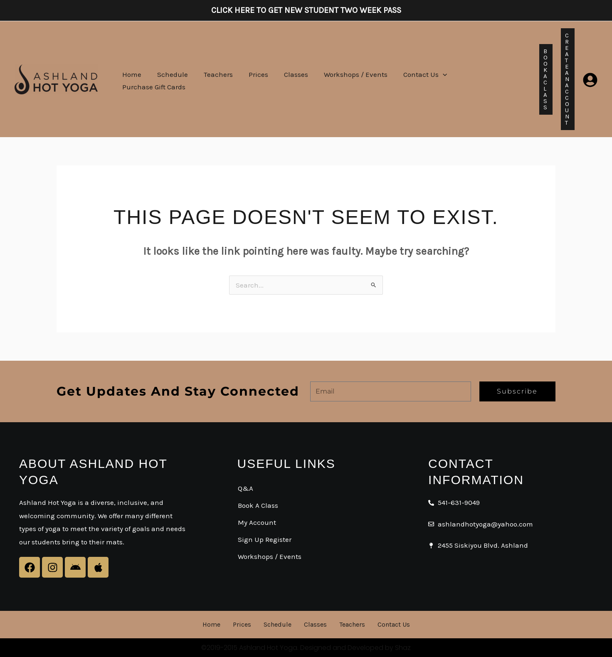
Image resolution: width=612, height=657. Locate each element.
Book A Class (258, 505)
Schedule (170, 79)
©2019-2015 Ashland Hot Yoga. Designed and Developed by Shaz (306, 647)
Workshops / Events (346, 79)
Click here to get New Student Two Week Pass (306, 10)
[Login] (590, 79)
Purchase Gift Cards (481, 79)
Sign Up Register (264, 539)
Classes (288, 79)
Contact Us (414, 79)
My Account (257, 522)
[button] (432, 79)
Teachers (214, 79)
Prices (252, 79)
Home (131, 79)
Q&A (245, 488)
